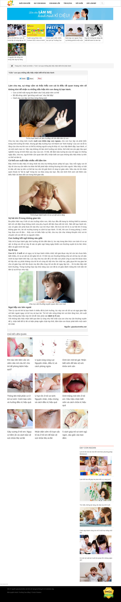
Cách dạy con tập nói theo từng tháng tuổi (30, 98)
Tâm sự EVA (68, 3)
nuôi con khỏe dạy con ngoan (47, 141)
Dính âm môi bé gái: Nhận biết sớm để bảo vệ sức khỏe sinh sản (74, 363)
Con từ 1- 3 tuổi (15, 253)
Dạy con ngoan (40, 3)
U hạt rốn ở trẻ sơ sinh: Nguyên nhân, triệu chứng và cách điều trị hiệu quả (46, 399)
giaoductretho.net (79, 327)
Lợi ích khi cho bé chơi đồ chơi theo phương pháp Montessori (96, 453)
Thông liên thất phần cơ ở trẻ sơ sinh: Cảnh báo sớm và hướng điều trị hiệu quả (19, 399)
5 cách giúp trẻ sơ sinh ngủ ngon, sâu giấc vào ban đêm (74, 435)
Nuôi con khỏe (24, 3)
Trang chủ (18, 66)
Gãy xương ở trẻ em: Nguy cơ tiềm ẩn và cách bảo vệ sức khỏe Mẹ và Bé (19, 435)
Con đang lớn (54, 3)
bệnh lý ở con (54, 316)
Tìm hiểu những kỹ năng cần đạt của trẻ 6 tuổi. (95, 505)
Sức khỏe (79, 3)
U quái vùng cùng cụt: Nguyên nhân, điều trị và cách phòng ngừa (46, 363)
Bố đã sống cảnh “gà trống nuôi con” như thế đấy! (33, 95)
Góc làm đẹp (91, 3)
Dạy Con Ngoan (88, 448)
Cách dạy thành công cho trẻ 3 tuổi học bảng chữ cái (96, 531)
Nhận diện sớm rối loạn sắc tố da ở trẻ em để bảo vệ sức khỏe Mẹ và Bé (47, 435)
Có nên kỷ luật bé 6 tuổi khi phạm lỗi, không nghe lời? (96, 559)
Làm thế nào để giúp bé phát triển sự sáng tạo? (95, 479)
